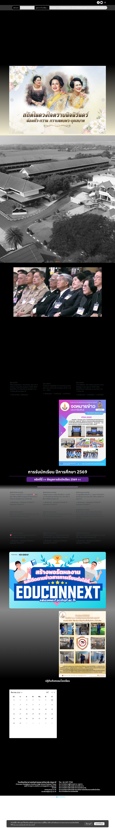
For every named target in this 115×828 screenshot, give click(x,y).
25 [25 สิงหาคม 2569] (26, 718)
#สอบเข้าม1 (33, 496)
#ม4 (64, 496)
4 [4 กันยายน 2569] (45, 723)
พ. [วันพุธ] (33, 696)
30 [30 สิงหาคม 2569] (14, 723)
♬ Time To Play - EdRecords (19, 395)
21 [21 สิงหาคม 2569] (45, 714)
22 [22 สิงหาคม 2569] (52, 714)
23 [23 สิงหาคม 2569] (14, 718)
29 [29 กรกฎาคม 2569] (33, 700)
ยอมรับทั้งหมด (99, 824)
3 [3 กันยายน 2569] (39, 723)
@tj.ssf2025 (13, 382)
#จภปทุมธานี (22, 391)
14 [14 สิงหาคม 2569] (45, 709)
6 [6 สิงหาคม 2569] (39, 704)
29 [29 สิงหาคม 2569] (52, 718)
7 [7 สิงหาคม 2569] (45, 704)
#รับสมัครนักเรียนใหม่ (52, 496)
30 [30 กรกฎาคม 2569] (39, 700)
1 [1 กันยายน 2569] (26, 723)
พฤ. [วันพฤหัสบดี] (39, 696)
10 (61, 132)
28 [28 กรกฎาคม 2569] (26, 700)
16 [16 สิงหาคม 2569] (14, 714)
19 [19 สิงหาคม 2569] (33, 714)
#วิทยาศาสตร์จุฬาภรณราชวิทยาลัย (21, 499)
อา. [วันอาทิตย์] (14, 696)
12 (67, 132)
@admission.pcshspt (16, 492)
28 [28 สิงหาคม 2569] (45, 718)
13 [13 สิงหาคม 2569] (39, 709)
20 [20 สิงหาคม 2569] (39, 714)
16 (78, 132)
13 (70, 132)
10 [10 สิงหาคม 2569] (20, 709)
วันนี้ (47, 692)
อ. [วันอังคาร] (26, 696)
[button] (93, 2)
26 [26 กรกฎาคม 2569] (14, 700)
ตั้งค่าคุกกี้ (88, 824)
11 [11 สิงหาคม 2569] (26, 709)
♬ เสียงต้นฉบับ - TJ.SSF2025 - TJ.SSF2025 (56, 393)
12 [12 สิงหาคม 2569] (33, 709)
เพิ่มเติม (103, 7)
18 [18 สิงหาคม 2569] (26, 714)
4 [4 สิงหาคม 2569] (26, 704)
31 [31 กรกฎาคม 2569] (45, 700)
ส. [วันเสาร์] (52, 696)
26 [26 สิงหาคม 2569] (33, 718)
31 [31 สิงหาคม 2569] (20, 723)
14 (72, 132)
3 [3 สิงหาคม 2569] (20, 704)
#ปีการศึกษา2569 (15, 496)
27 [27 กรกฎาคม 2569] (20, 700)
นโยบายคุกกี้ (31, 825)
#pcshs (78, 516)
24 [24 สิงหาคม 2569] (20, 718)
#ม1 (36, 494)
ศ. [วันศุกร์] (45, 696)
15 (75, 132)
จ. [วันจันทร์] (20, 696)
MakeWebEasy (61, 787)
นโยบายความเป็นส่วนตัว (19, 825)
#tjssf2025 (13, 389)
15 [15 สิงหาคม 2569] (52, 709)
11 (64, 132)
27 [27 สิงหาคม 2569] (39, 718)
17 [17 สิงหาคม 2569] (20, 714)
